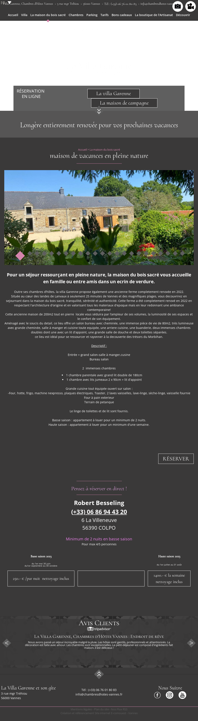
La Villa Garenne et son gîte (28, 688)
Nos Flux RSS (119, 709)
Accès (95, 29)
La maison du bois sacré (48, 15)
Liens (120, 29)
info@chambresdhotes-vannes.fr (159, 4)
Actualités (81, 29)
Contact (108, 29)
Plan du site (101, 709)
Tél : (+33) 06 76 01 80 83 (120, 4)
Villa (24, 15)
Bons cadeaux (122, 15)
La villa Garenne (113, 93)
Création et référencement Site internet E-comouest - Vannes (99, 713)
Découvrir (183, 15)
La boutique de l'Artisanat (154, 15)
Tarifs (104, 15)
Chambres (76, 15)
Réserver (176, 458)
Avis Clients (99, 622)
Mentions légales (81, 709)
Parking (92, 15)
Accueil (13, 15)
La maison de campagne (124, 103)
